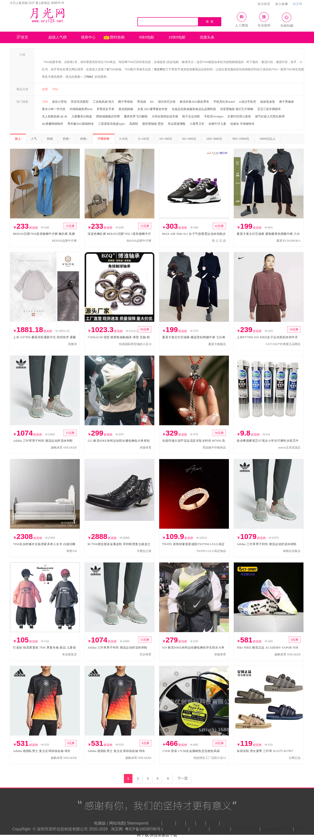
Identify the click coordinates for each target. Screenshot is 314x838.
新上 (18, 138)
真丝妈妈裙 (125, 109)
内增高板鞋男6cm (81, 109)
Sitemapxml (137, 823)
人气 (34, 138)
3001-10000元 (240, 138)
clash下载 (199, 829)
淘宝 (201, 823)
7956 (89, 76)
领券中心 (91, 37)
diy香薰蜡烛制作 (52, 123)
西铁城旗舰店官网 (108, 116)
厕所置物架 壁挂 (153, 123)
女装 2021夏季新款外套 (152, 109)
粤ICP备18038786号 (143, 829)
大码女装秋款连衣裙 (165, 116)
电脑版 (100, 823)
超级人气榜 (57, 37)
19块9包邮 (176, 37)
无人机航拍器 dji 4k (54, 116)
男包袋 (141, 101)
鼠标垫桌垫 (267, 101)
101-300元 (165, 138)
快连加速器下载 (163, 835)
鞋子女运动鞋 (191, 116)
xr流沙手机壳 (247, 101)
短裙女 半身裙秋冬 (242, 123)
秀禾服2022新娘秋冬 (80, 123)
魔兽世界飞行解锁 (135, 116)
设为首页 (264, 4)
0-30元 (123, 138)
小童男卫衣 (197, 123)
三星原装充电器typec (111, 123)
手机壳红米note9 (224, 101)
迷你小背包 (59, 101)
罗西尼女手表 (105, 109)
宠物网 (213, 823)
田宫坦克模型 (80, 101)
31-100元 (143, 138)
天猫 (181, 823)
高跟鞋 (133, 123)
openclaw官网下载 (277, 829)
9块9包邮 (146, 37)
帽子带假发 (125, 101)
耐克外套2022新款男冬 (194, 101)
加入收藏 (281, 4)
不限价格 (103, 138)
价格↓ (84, 138)
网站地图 (117, 823)
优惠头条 (207, 37)
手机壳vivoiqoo (213, 116)
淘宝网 (297, 4)
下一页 (182, 778)
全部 (45, 89)
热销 (50, 138)
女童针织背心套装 (239, 116)
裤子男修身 (286, 101)
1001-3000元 (214, 138)
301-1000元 (189, 138)
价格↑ (66, 138)
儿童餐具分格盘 (81, 116)
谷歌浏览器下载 (246, 829)
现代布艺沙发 (167, 101)
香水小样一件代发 (53, 109)
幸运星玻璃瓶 (176, 123)
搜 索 (210, 21)
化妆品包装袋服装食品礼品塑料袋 (194, 109)
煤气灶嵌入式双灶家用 (270, 116)
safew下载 (220, 829)
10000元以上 (267, 138)
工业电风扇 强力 (103, 101)
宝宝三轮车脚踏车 (269, 109)
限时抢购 (117, 37)
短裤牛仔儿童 (217, 123)
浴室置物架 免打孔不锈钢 (236, 109)
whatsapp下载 (175, 829)
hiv (152, 101)
